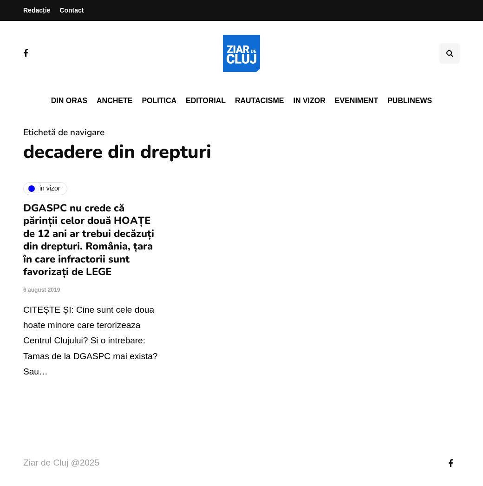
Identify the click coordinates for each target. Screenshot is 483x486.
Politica (159, 101)
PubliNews (409, 101)
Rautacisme (259, 101)
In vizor (309, 101)
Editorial (206, 101)
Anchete (114, 101)
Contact (71, 10)
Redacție (36, 10)
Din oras (69, 101)
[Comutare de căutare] (449, 53)
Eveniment (356, 101)
